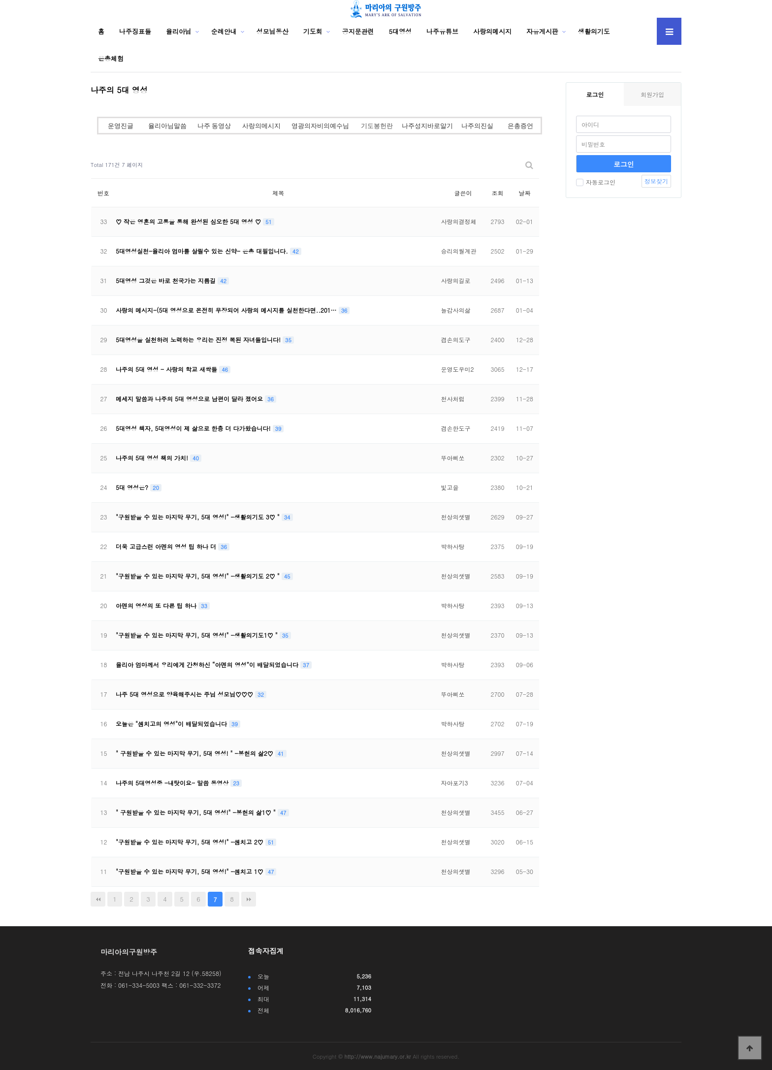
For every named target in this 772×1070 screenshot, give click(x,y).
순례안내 (224, 31)
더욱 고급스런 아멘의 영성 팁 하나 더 (167, 546)
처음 (98, 899)
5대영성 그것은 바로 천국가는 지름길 (167, 280)
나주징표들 (135, 31)
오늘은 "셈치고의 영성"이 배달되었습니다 (172, 723)
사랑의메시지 (492, 31)
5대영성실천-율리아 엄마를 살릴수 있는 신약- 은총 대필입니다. (203, 251)
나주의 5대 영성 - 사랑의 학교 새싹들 (167, 369)
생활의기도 (594, 31)
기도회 (312, 31)
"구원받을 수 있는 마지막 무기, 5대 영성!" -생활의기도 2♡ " (199, 576)
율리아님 (179, 31)
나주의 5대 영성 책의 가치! (153, 458)
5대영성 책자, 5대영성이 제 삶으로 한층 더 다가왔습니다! (194, 428)
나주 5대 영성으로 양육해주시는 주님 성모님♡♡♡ (185, 694)
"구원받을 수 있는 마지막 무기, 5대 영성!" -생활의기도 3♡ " (199, 517)
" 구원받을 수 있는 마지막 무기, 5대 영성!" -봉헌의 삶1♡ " (197, 812)
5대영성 (400, 31)
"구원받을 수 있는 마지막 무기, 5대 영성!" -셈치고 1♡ (190, 871)
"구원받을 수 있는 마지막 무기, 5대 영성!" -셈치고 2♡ (190, 842)
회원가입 (652, 94)
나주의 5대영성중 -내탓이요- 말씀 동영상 (173, 782)
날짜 (524, 193)
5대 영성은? (133, 487)
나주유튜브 (442, 31)
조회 (497, 193)
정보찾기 (656, 181)
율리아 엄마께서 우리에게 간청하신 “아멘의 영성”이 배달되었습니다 (208, 664)
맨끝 (248, 899)
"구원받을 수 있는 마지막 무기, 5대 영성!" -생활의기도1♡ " (198, 635)
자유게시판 (542, 31)
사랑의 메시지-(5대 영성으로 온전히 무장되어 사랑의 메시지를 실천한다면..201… (227, 310)
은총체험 (111, 58)
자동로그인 (595, 182)
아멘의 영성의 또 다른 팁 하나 (157, 605)
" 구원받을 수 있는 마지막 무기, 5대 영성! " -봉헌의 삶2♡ (195, 753)
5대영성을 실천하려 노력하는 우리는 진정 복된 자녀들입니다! (199, 339)
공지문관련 (358, 31)
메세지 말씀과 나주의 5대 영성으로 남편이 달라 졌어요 (190, 398)
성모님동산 (273, 31)
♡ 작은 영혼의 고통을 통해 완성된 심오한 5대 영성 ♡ (189, 221)
